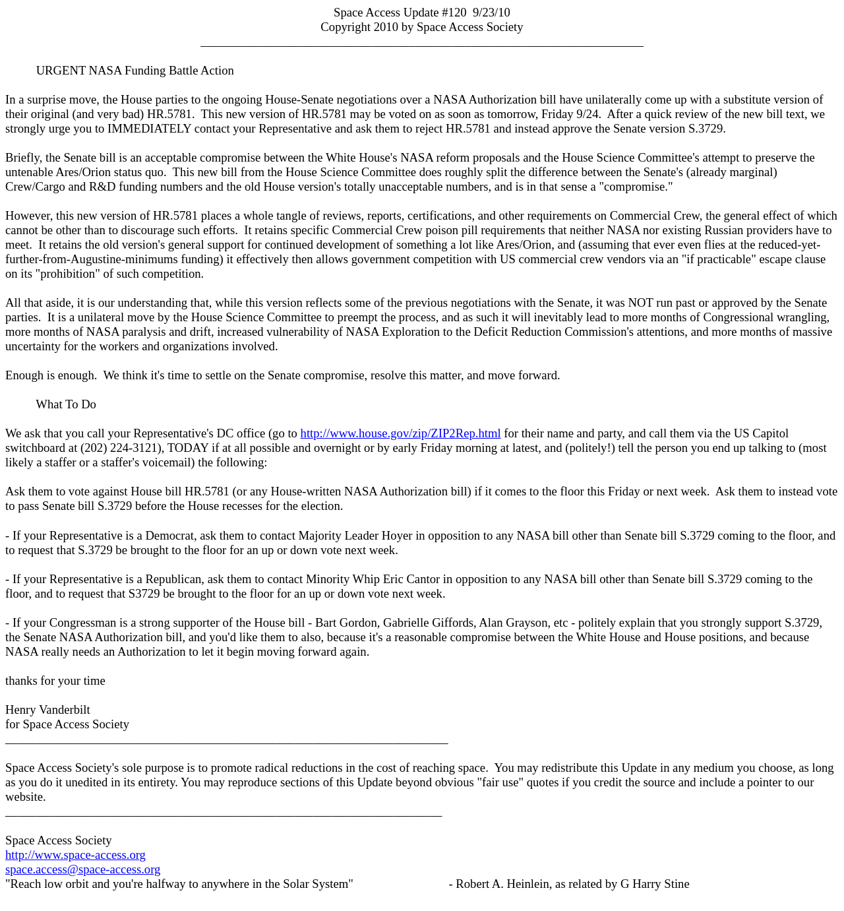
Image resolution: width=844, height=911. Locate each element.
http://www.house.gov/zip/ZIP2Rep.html (401, 433)
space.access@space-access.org (82, 869)
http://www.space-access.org (75, 855)
